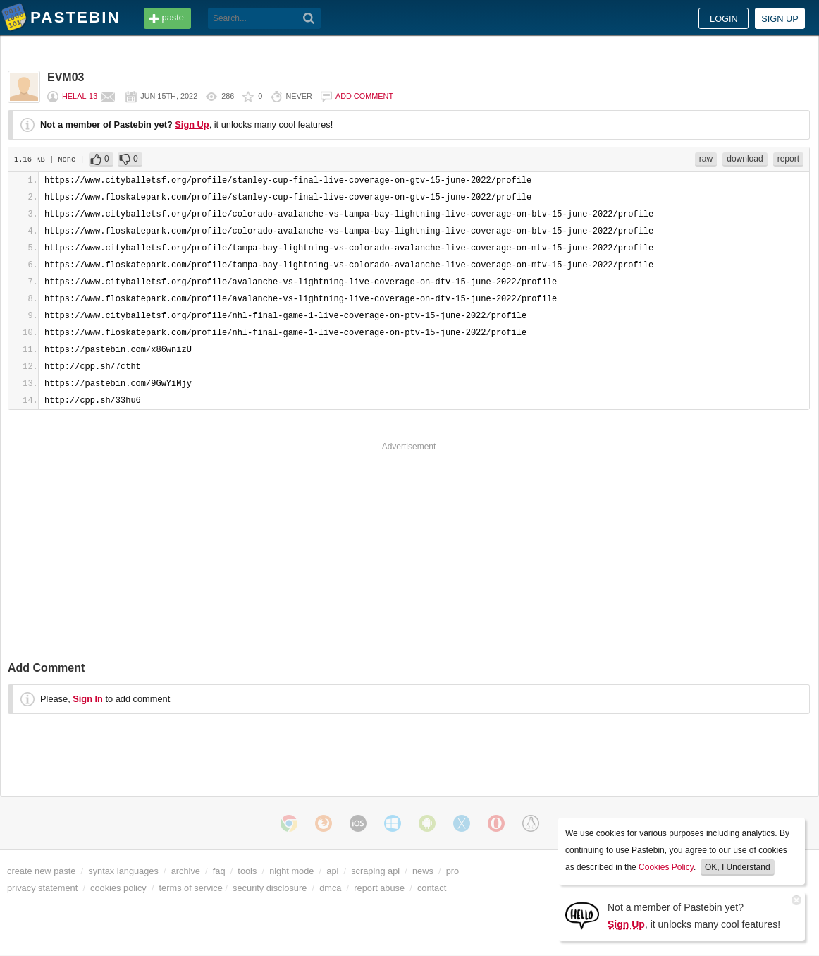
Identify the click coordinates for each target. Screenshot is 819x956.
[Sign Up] (582, 915)
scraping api (375, 871)
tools (247, 871)
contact (431, 888)
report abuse (379, 888)
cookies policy (118, 888)
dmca (330, 888)
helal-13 (79, 96)
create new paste (41, 871)
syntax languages (123, 871)
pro (453, 871)
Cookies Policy (666, 867)
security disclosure (270, 888)
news (422, 871)
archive (185, 871)
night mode (291, 871)
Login (724, 18)
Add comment (364, 96)
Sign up (780, 18)
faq (219, 871)
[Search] (309, 18)
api (332, 871)
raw (706, 159)
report (788, 159)
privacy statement (42, 888)
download (745, 159)
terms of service (191, 888)
